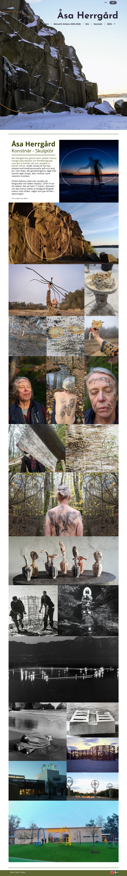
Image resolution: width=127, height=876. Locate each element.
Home (12, 872)
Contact (23, 872)
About (17, 872)
